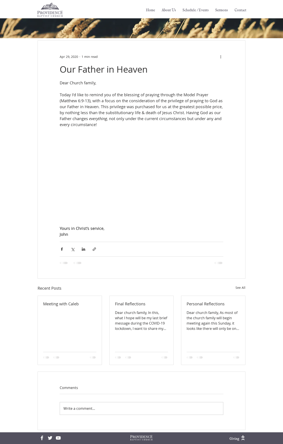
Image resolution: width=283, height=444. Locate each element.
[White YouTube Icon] (58, 438)
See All (240, 287)
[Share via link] (94, 249)
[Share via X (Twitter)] (73, 249)
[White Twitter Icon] (50, 438)
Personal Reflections (206, 303)
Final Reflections (130, 303)
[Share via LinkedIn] (83, 249)
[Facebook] (42, 438)
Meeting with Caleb (61, 303)
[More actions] (220, 56)
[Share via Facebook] (62, 249)
